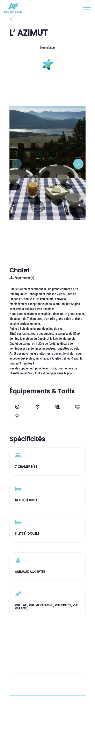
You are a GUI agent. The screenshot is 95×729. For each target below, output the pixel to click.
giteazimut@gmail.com (34, 690)
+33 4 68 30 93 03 (30, 678)
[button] (85, 8)
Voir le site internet (31, 701)
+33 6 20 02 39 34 (30, 666)
